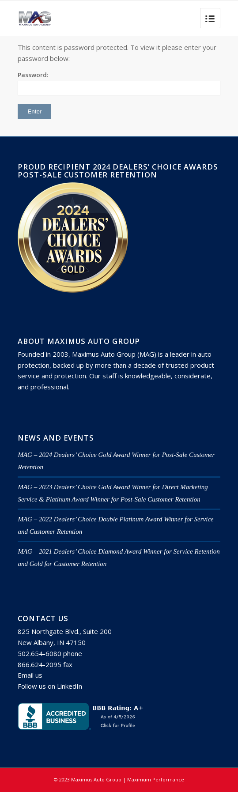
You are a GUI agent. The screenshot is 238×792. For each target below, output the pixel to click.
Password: (119, 83)
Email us (30, 675)
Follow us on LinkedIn (50, 686)
